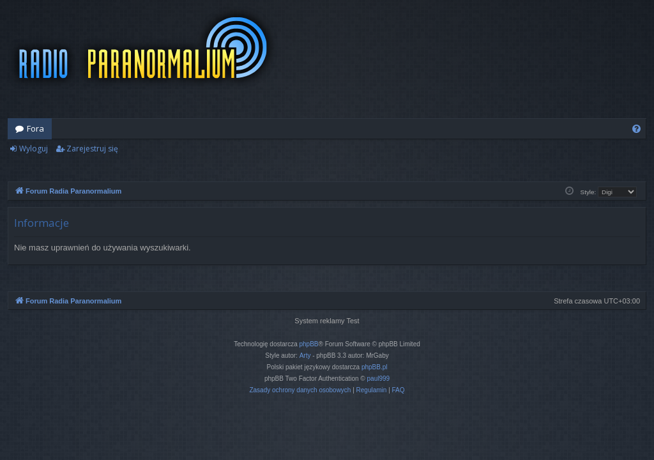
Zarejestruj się (92, 148)
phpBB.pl (374, 367)
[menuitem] (636, 128)
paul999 (378, 378)
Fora (35, 128)
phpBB (309, 344)
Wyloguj (33, 148)
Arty (305, 355)
